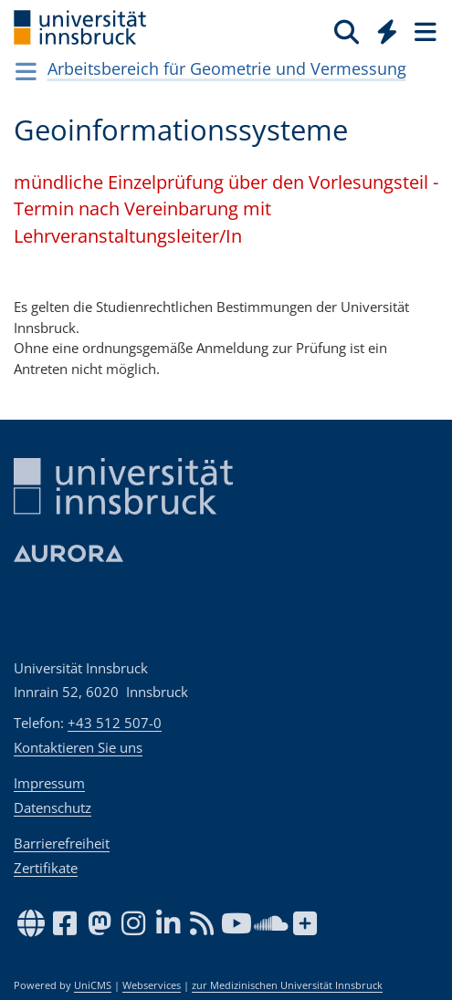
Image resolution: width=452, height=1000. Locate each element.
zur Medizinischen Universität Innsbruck (287, 985)
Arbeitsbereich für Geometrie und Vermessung (226, 68)
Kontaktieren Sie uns (78, 747)
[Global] (382, 28)
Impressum (49, 783)
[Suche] (346, 31)
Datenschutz (52, 807)
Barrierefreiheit (62, 843)
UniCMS (92, 985)
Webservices (151, 985)
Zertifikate (46, 868)
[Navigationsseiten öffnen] (26, 71)
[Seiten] (423, 31)
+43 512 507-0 (115, 723)
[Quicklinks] (387, 31)
